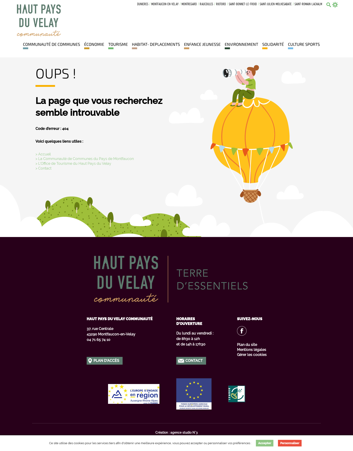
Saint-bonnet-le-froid (243, 4)
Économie (94, 44)
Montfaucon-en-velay (165, 4)
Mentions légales (251, 350)
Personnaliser (289, 443)
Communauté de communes (51, 44)
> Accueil (43, 154)
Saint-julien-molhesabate (276, 4)
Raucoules (206, 4)
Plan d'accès (106, 360)
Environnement (241, 44)
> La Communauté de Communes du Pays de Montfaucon (84, 159)
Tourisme (118, 44)
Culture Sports (304, 44)
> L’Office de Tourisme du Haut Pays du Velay (73, 163)
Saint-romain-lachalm (308, 4)
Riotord (221, 4)
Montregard (189, 4)
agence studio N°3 (184, 432)
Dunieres (142, 4)
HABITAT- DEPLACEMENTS (156, 44)
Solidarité (273, 44)
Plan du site (247, 345)
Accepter (264, 443)
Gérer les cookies (252, 355)
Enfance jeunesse (202, 44)
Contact (194, 360)
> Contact (43, 168)
